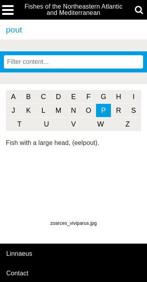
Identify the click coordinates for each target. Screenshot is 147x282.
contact (17, 273)
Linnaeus (19, 254)
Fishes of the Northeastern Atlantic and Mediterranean (73, 10)
